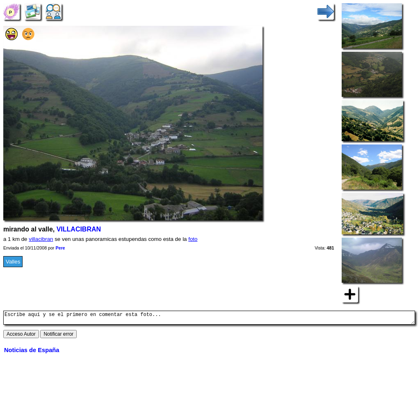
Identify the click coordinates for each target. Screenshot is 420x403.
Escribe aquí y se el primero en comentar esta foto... (209, 319)
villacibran (41, 239)
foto (192, 239)
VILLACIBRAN (79, 229)
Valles (13, 262)
